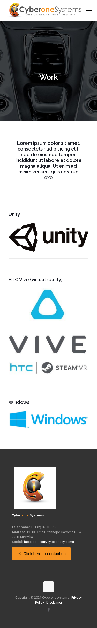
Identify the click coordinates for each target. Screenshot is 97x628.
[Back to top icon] (48, 586)
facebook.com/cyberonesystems (49, 542)
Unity (14, 214)
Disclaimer (54, 602)
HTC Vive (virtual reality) (36, 279)
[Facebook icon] (48, 609)
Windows (19, 402)
